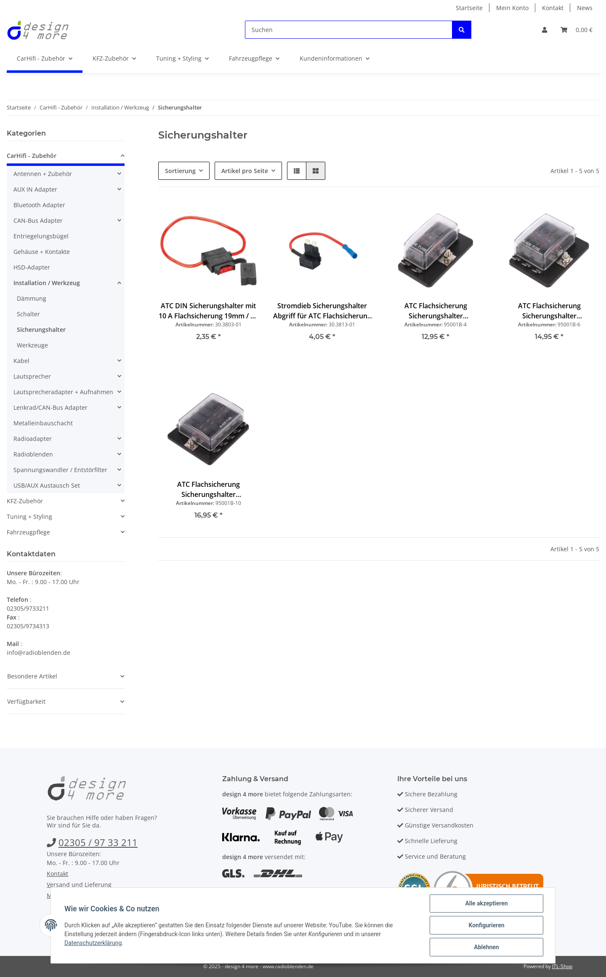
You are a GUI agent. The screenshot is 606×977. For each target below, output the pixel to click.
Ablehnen (486, 947)
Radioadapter (32, 439)
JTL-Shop (562, 966)
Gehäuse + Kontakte (41, 252)
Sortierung (180, 171)
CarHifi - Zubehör (31, 156)
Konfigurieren (486, 925)
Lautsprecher (32, 376)
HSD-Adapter (31, 267)
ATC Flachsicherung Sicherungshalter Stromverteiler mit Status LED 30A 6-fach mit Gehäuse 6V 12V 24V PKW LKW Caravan (549, 311)
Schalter (28, 314)
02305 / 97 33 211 (98, 842)
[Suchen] (349, 30)
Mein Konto (512, 8)
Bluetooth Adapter (39, 205)
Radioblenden (33, 454)
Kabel (21, 361)
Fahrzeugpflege (28, 532)
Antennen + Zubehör (42, 174)
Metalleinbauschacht (43, 423)
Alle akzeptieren (486, 903)
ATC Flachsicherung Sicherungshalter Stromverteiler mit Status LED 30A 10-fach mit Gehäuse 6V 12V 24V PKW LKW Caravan (208, 489)
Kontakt (552, 8)
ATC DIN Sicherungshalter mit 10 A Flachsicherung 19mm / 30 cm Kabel (208, 311)
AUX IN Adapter (35, 189)
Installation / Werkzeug (46, 283)
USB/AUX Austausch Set (46, 485)
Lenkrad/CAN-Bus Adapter (50, 407)
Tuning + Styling (29, 517)
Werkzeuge (32, 345)
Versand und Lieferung (79, 885)
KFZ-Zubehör (25, 501)
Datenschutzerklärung (93, 943)
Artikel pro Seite (244, 171)
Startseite (469, 8)
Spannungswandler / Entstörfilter (60, 470)
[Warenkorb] (576, 29)
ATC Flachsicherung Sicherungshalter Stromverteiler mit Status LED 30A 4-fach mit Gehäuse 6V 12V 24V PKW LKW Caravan (435, 311)
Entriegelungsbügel (41, 236)
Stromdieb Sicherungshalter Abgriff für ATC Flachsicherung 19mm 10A (322, 311)
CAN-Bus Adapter (38, 220)
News (585, 8)
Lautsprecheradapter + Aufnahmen (63, 392)
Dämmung (31, 298)
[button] (544, 29)
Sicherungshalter (41, 330)
